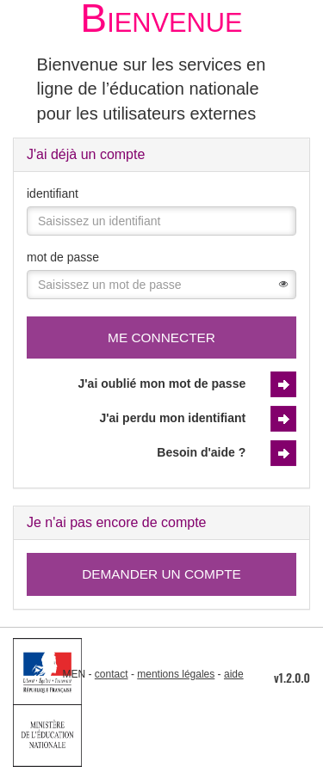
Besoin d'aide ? (201, 452)
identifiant (52, 193)
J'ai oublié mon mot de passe (162, 383)
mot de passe (63, 257)
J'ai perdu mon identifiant (172, 418)
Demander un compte (161, 574)
